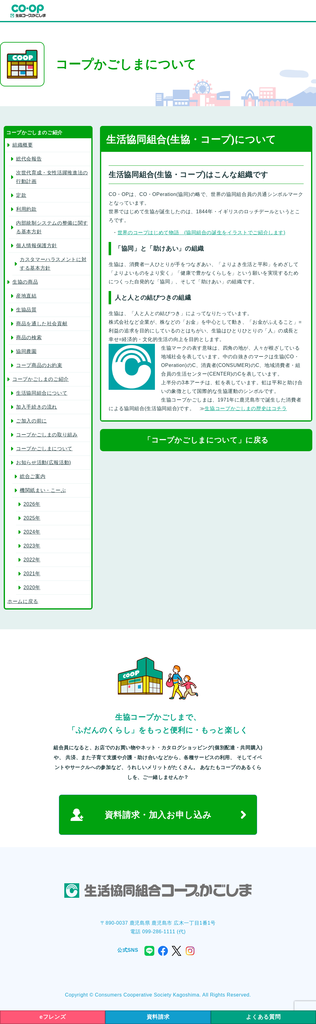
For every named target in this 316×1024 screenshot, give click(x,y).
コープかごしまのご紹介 (40, 379)
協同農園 (26, 351)
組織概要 (22, 145)
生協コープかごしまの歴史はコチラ (246, 408)
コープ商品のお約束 (39, 365)
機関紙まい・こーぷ (43, 490)
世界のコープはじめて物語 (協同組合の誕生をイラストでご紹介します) (201, 232)
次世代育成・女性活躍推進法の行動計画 (52, 177)
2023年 (31, 545)
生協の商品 (25, 282)
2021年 (31, 573)
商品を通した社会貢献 (41, 323)
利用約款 (26, 209)
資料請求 (158, 1017)
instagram (190, 951)
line (149, 951)
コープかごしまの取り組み (47, 434)
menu (304, 11)
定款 (21, 195)
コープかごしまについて (44, 448)
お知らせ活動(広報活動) (43, 462)
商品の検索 (29, 337)
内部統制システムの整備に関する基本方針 (52, 227)
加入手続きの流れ (36, 407)
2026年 (31, 504)
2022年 (31, 559)
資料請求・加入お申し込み (158, 815)
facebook (163, 951)
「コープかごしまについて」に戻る (206, 440)
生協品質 (26, 309)
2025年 (31, 518)
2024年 (31, 532)
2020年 (31, 587)
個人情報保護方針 (36, 245)
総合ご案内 (32, 476)
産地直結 (26, 295)
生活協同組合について (41, 393)
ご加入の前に (31, 420)
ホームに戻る (22, 601)
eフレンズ (53, 1017)
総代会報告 (29, 158)
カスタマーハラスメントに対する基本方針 (53, 264)
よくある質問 (263, 1017)
